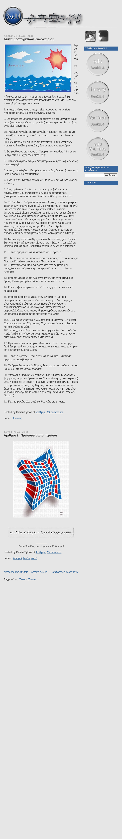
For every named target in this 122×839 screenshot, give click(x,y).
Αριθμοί (17, 558)
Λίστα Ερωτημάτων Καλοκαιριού (29, 39)
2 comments (54, 552)
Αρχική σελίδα (39, 572)
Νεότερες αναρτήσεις (16, 572)
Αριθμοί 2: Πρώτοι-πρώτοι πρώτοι (30, 435)
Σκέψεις (17, 418)
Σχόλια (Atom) (27, 579)
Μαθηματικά (30, 558)
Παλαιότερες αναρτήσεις (65, 572)
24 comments (55, 412)
